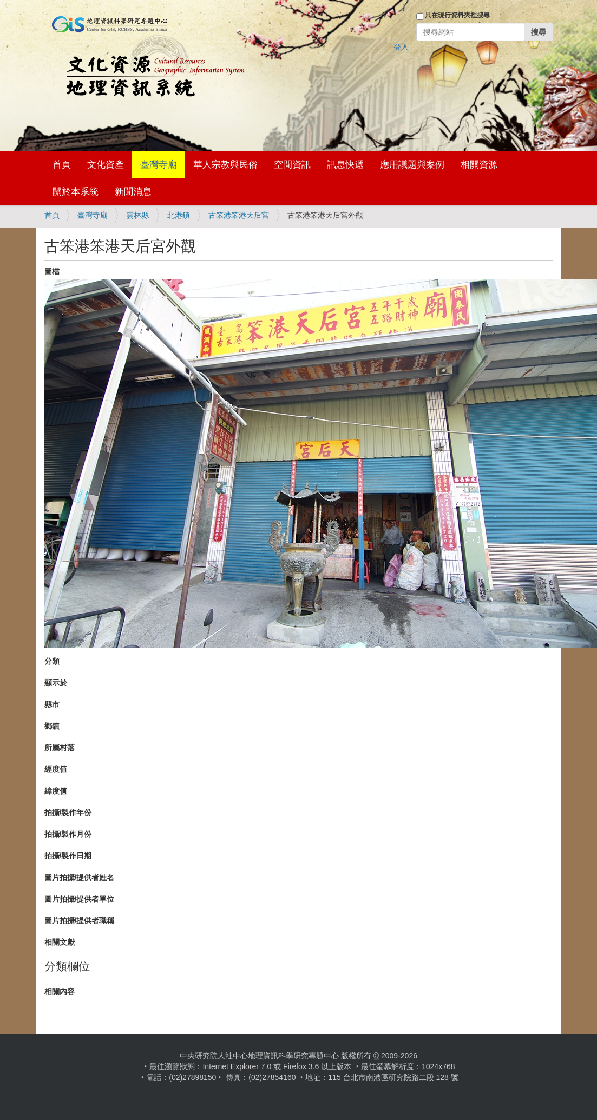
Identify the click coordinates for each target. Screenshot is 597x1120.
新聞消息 (133, 191)
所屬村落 (59, 747)
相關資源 (479, 164)
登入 (401, 47)
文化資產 (105, 164)
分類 (52, 661)
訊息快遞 (345, 164)
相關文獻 (59, 942)
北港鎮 (178, 215)
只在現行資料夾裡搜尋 (457, 15)
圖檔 (52, 271)
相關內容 (59, 991)
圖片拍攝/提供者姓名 (79, 877)
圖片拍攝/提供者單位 (79, 899)
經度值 (55, 769)
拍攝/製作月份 (68, 834)
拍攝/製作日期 (68, 855)
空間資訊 (292, 164)
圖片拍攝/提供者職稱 (79, 920)
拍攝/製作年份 (68, 812)
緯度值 (55, 790)
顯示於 (55, 682)
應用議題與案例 (412, 164)
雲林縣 (137, 215)
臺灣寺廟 (158, 164)
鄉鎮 (52, 726)
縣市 (52, 704)
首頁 (62, 164)
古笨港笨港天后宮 (238, 215)
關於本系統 (76, 191)
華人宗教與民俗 (225, 164)
